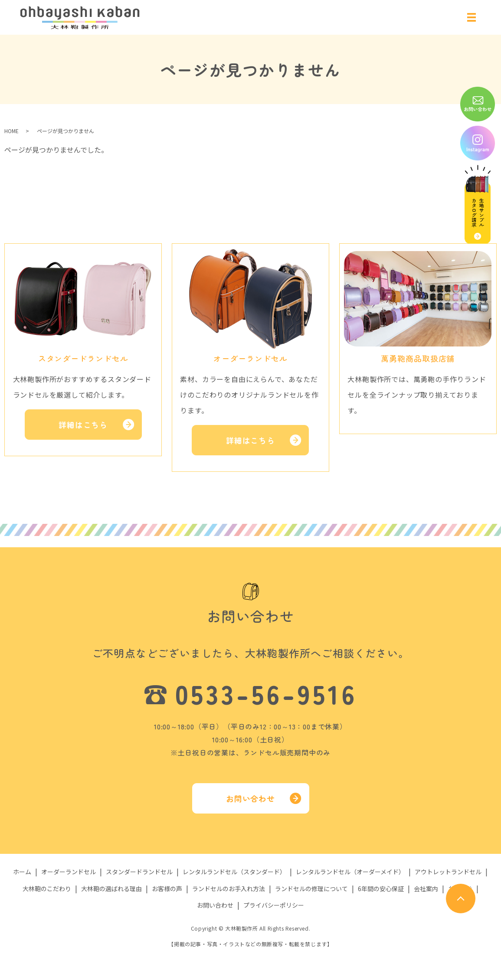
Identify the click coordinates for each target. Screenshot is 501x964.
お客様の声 (167, 888)
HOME (11, 130)
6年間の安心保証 (381, 888)
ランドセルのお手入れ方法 (228, 888)
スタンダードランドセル (139, 872)
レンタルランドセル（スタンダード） (234, 872)
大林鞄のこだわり (47, 888)
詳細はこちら (83, 424)
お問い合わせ (250, 798)
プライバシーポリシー (273, 905)
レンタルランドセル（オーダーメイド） (350, 872)
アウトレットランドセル (448, 872)
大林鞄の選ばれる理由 (111, 888)
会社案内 (426, 888)
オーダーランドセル (68, 872)
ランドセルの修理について (311, 888)
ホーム (22, 872)
